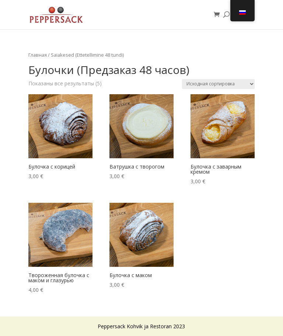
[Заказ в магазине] (218, 84)
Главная (37, 55)
